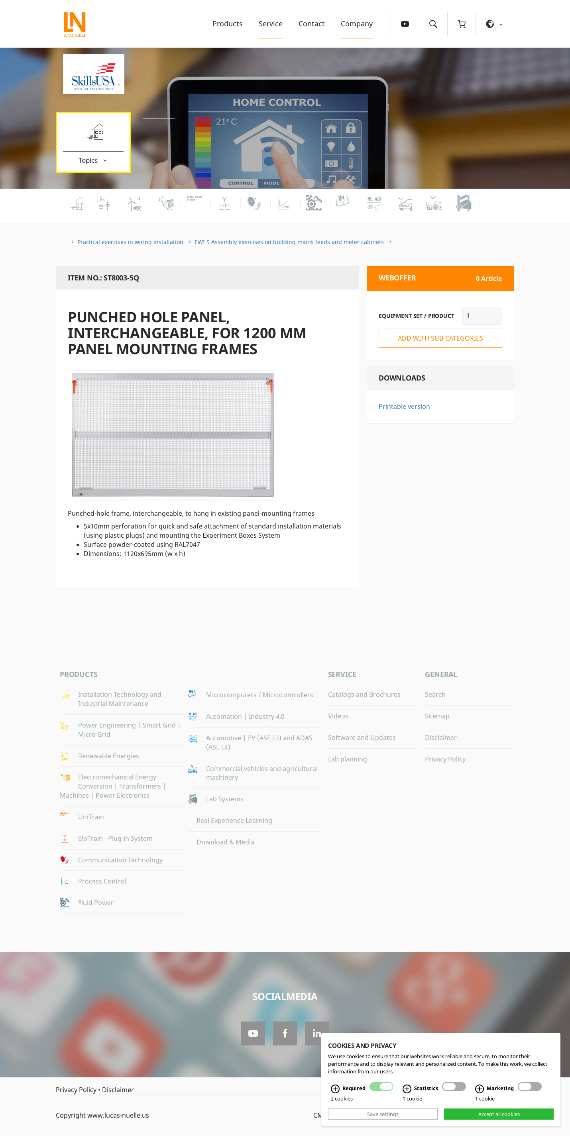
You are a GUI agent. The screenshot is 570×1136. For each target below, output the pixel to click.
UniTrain (91, 817)
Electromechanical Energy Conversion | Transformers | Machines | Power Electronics (113, 786)
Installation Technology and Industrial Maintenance (119, 699)
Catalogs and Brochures (364, 694)
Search (435, 694)
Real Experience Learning (234, 820)
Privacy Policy (445, 759)
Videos (338, 716)
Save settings (383, 1114)
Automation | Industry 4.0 (245, 716)
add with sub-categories (440, 338)
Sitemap (437, 716)
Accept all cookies (499, 1114)
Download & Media (225, 842)
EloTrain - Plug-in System (115, 838)
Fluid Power (96, 902)
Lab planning (347, 759)
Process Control (102, 881)
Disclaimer (441, 737)
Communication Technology (120, 860)
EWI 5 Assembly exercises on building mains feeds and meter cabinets (289, 242)
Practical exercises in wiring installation (130, 242)
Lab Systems (225, 799)
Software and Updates (362, 737)
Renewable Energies (108, 755)
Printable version (404, 406)
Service (271, 23)
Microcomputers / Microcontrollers (259, 694)
